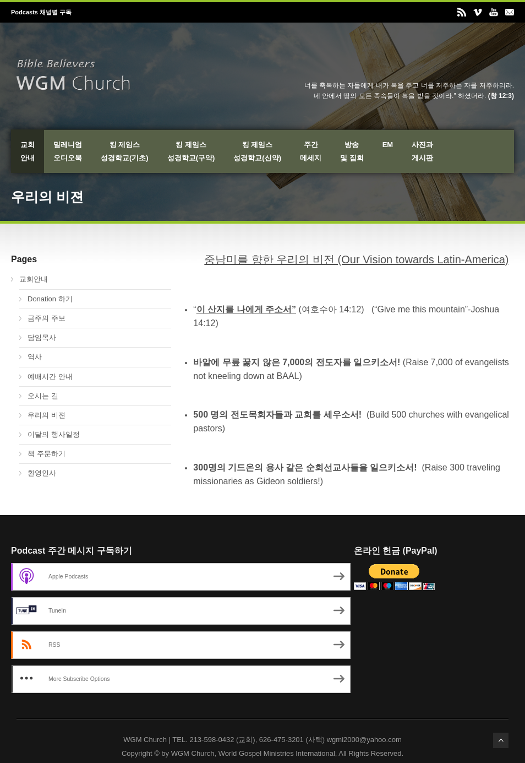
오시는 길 (43, 396)
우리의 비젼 (46, 415)
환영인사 (42, 473)
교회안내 (27, 151)
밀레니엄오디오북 (67, 151)
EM (387, 144)
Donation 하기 (50, 299)
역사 (35, 357)
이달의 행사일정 (54, 434)
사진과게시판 (422, 151)
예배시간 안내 (50, 376)
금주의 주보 (46, 318)
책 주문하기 (46, 454)
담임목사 (42, 337)
